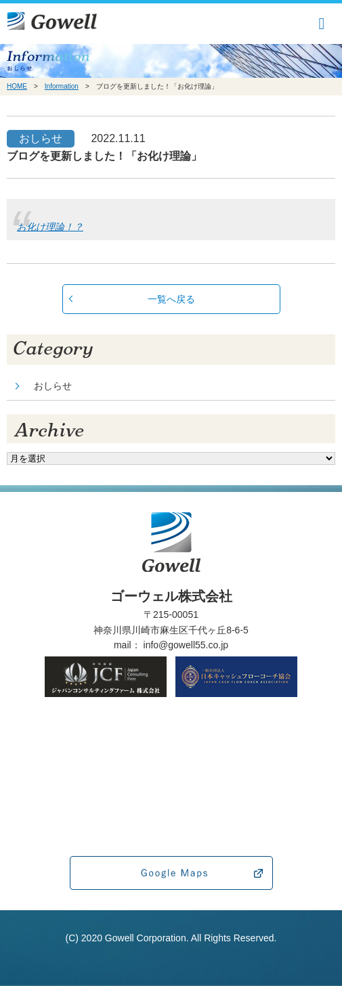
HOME (17, 86)
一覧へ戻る (171, 299)
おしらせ (53, 385)
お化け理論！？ (50, 226)
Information (62, 86)
